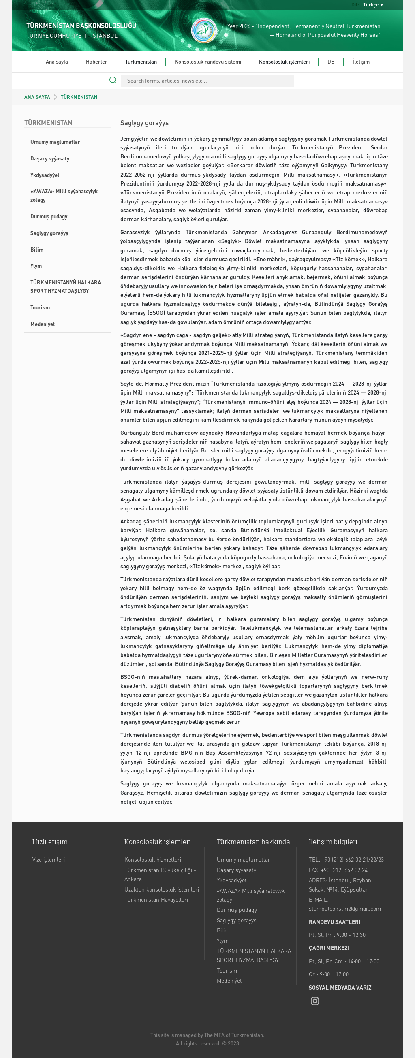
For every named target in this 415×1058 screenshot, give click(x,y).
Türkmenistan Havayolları (156, 899)
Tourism (40, 307)
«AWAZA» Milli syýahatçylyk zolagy (64, 195)
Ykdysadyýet (45, 174)
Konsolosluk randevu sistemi (208, 61)
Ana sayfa (57, 61)
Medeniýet (42, 323)
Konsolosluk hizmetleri (152, 859)
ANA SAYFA (37, 97)
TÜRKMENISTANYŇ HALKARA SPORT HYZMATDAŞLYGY (65, 286)
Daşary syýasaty (49, 158)
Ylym (36, 265)
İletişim (361, 61)
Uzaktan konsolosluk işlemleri (161, 889)
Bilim (36, 249)
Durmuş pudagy (48, 216)
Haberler (96, 61)
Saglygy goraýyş (49, 232)
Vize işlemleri (48, 859)
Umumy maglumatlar (55, 141)
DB (331, 61)
